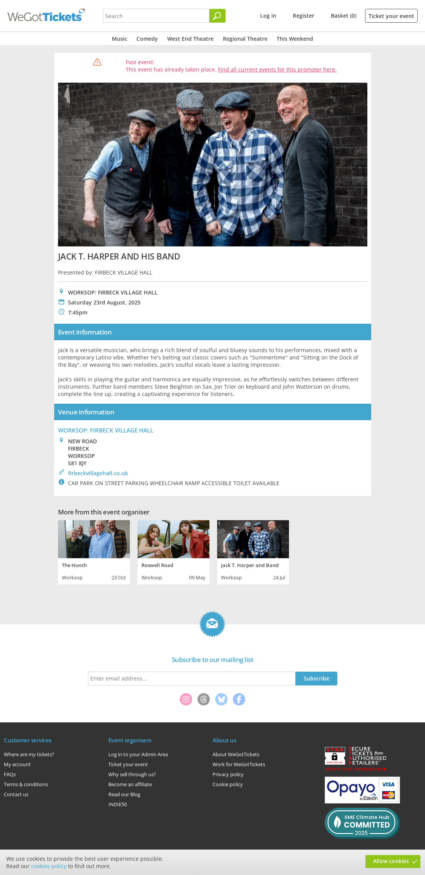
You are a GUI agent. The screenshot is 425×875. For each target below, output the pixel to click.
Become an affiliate (130, 784)
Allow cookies (391, 861)
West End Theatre (190, 38)
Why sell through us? (132, 774)
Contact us (16, 794)
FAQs (10, 774)
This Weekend (295, 38)
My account (17, 764)
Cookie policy (227, 784)
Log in (268, 15)
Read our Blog (124, 794)
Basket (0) (343, 15)
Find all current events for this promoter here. (277, 69)
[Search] (217, 16)
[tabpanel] (94, 551)
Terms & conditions (26, 784)
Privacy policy (228, 774)
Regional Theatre (245, 38)
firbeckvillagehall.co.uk (98, 473)
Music (119, 38)
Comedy (147, 38)
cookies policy (48, 866)
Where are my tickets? (29, 754)
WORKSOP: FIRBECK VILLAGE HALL (105, 430)
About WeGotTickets (235, 754)
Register (303, 15)
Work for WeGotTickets (238, 764)
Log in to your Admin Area (138, 754)
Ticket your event (391, 16)
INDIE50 (117, 804)
